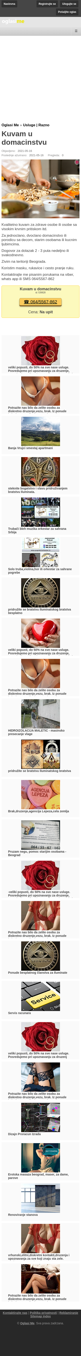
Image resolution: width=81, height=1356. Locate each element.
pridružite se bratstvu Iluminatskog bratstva (39, 771)
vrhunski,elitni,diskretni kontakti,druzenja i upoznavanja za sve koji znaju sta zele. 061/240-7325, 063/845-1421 (39, 1258)
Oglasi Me (10, 125)
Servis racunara (19, 1013)
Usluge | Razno (36, 125)
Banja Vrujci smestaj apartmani (30, 448)
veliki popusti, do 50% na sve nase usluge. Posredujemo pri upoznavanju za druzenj (38, 1055)
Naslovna (9, 3)
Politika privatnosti (43, 1313)
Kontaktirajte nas (15, 1313)
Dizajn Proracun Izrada (24, 1134)
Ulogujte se (69, 3)
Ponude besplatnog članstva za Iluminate (37, 972)
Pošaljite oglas (67, 11)
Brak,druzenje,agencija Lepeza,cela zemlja (38, 811)
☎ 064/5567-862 (40, 301)
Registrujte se (47, 3)
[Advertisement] (40, 80)
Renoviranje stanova (23, 1214)
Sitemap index (40, 1316)
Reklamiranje (68, 1313)
